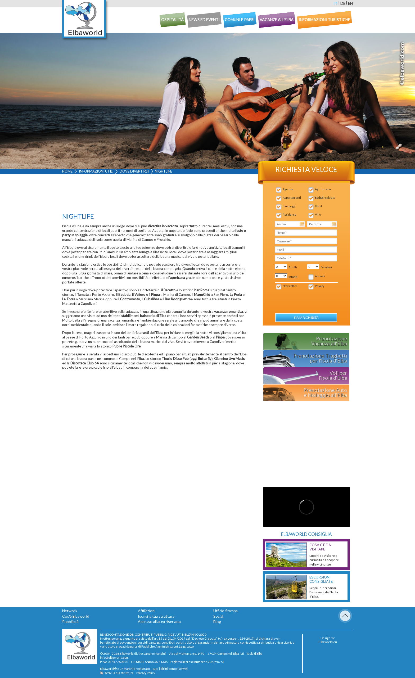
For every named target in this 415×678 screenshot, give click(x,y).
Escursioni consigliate (321, 579)
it (335, 3)
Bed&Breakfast (325, 197)
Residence (289, 214)
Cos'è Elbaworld (75, 616)
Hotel (318, 206)
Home (67, 171)
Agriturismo (323, 189)
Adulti (292, 267)
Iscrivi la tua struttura (156, 616)
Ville (318, 214)
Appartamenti (292, 197)
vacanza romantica (228, 311)
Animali (320, 276)
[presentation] (303, 298)
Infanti (292, 276)
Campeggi (289, 206)
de (342, 3)
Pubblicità (70, 621)
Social (218, 616)
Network (69, 610)
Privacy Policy (145, 673)
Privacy (319, 286)
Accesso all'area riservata (159, 621)
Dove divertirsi (134, 171)
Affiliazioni (146, 610)
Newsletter (290, 286)
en (350, 3)
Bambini (326, 267)
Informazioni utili (96, 171)
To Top (345, 616)
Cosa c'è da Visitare (320, 547)
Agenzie (288, 189)
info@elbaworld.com (114, 657)
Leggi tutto (186, 646)
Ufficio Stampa (225, 610)
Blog (217, 621)
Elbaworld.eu (328, 642)
